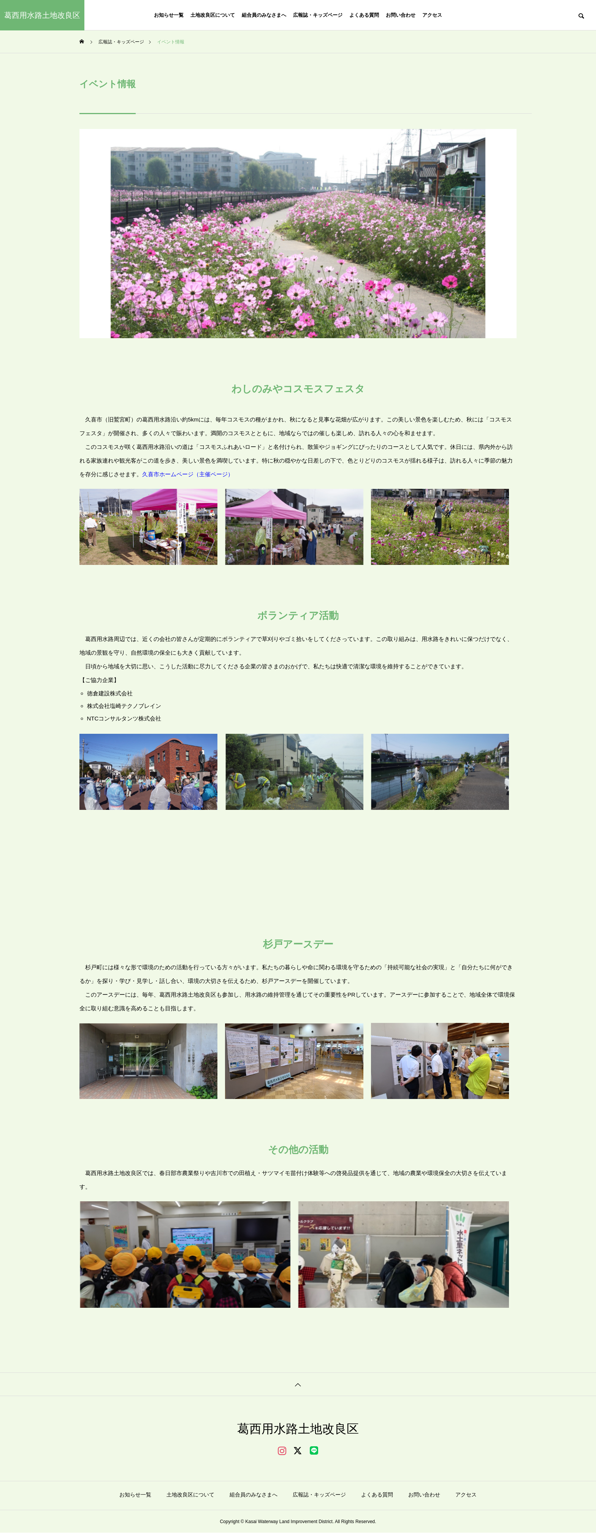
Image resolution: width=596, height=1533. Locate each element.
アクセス (432, 15)
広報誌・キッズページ (317, 15)
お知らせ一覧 (169, 15)
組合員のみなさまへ (264, 15)
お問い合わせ (400, 15)
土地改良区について (212, 15)
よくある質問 (364, 15)
